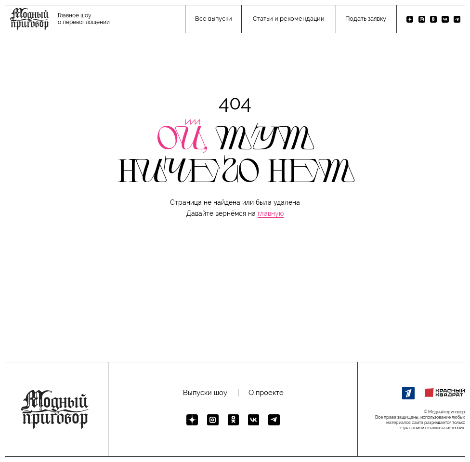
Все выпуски (213, 18)
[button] (235, 323)
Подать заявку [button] (365, 18)
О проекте (266, 392)
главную (271, 213)
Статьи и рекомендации (289, 18)
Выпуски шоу (205, 392)
